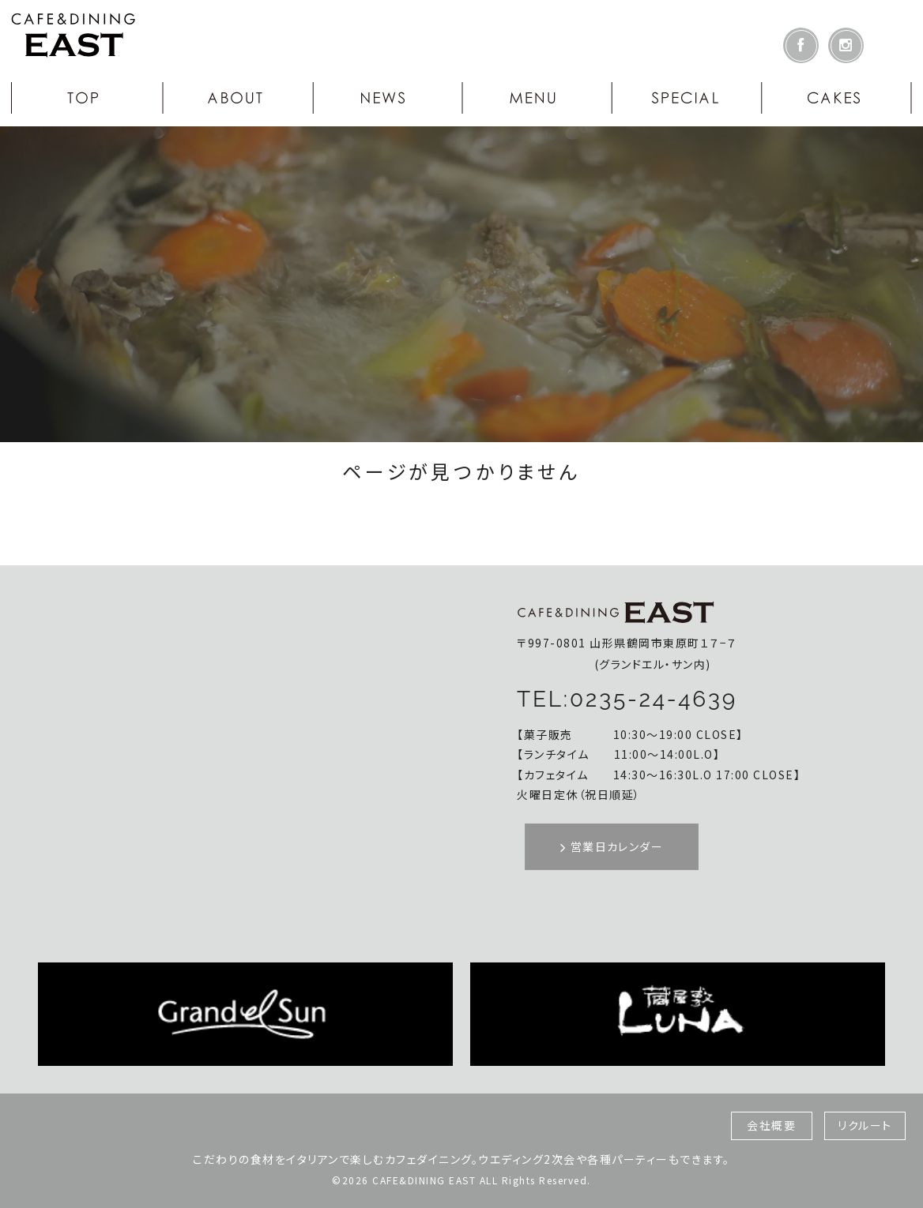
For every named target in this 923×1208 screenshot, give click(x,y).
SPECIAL (687, 98)
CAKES (837, 98)
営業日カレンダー (611, 846)
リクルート (865, 1125)
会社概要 (771, 1125)
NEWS (386, 98)
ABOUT (236, 98)
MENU (537, 98)
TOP (86, 98)
